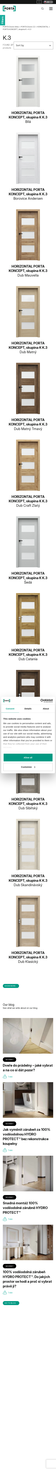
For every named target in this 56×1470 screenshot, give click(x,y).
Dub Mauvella (28, 270)
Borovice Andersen (28, 194)
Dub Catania (28, 654)
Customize (28, 767)
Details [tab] (28, 708)
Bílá (28, 117)
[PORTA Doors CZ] (9, 8)
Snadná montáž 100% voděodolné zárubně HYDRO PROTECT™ (25, 1208)
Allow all (28, 757)
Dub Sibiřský (28, 803)
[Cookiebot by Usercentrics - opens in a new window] (40, 701)
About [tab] (46, 708)
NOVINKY (9, 1059)
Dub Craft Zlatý (28, 501)
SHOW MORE (10, 986)
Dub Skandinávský (28, 880)
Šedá (28, 577)
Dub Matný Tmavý (28, 424)
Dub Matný (28, 347)
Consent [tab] (10, 708)
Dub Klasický (28, 957)
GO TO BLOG (10, 1303)
